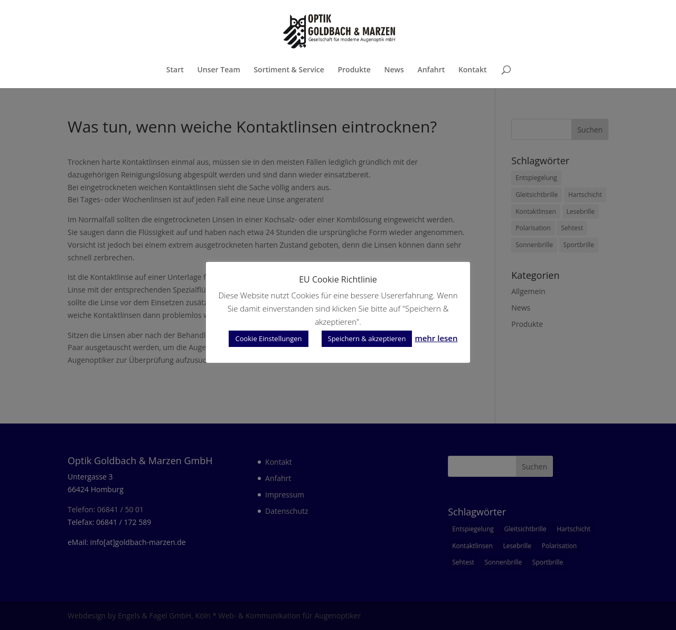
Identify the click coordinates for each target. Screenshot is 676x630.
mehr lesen (436, 338)
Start (175, 70)
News (394, 70)
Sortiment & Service (288, 70)
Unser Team (218, 70)
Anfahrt (431, 70)
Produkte (353, 70)
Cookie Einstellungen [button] (268, 338)
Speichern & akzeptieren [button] (367, 338)
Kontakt (472, 70)
